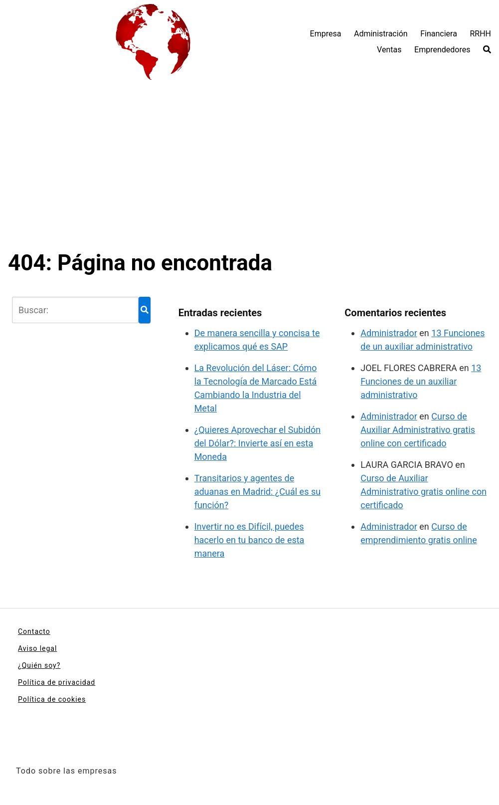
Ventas (389, 49)
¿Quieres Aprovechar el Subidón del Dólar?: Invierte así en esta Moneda (257, 443)
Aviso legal (37, 648)
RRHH (480, 33)
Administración (381, 33)
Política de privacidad (56, 682)
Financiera (438, 33)
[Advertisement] (249, 174)
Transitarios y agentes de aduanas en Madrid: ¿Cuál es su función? (257, 491)
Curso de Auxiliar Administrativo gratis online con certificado (417, 429)
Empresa (325, 33)
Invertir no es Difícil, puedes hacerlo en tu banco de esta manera (249, 540)
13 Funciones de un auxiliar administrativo (420, 381)
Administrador (388, 333)
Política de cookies (52, 699)
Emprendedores (442, 49)
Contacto (34, 631)
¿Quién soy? (39, 665)
